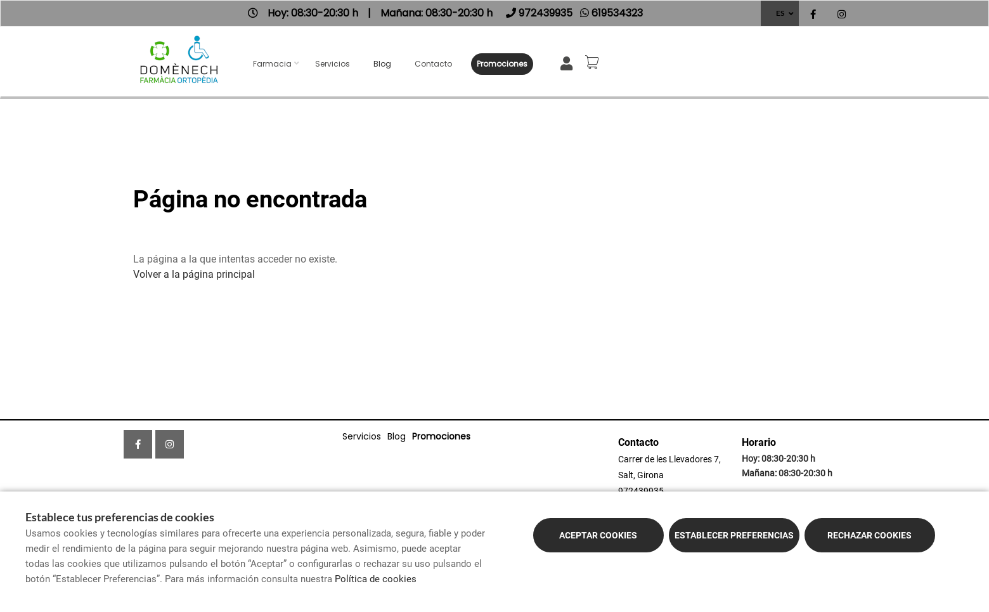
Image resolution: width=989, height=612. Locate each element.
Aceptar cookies (598, 535)
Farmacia (272, 63)
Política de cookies (376, 579)
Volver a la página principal (194, 274)
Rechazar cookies (869, 535)
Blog (382, 63)
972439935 (641, 491)
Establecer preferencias (734, 535)
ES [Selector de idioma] (780, 13)
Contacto (433, 63)
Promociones (502, 63)
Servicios (332, 63)
